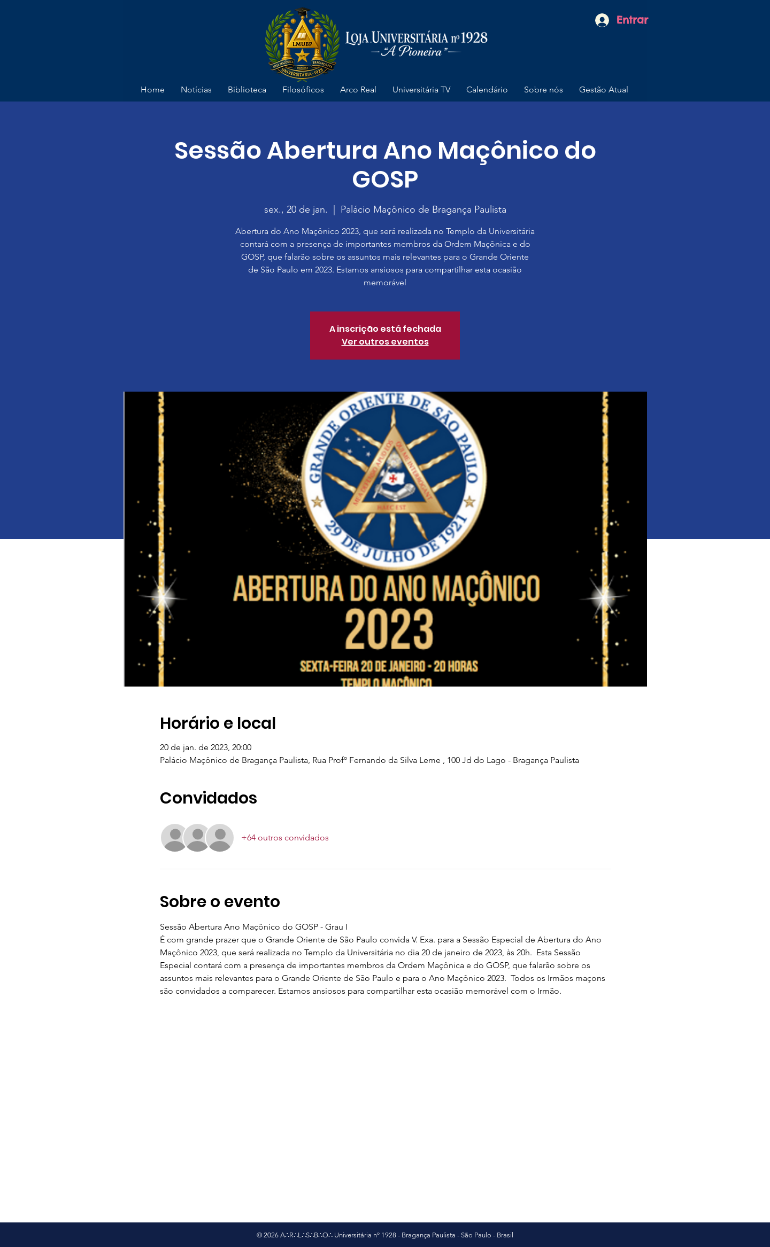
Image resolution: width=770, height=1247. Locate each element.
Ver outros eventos (385, 342)
